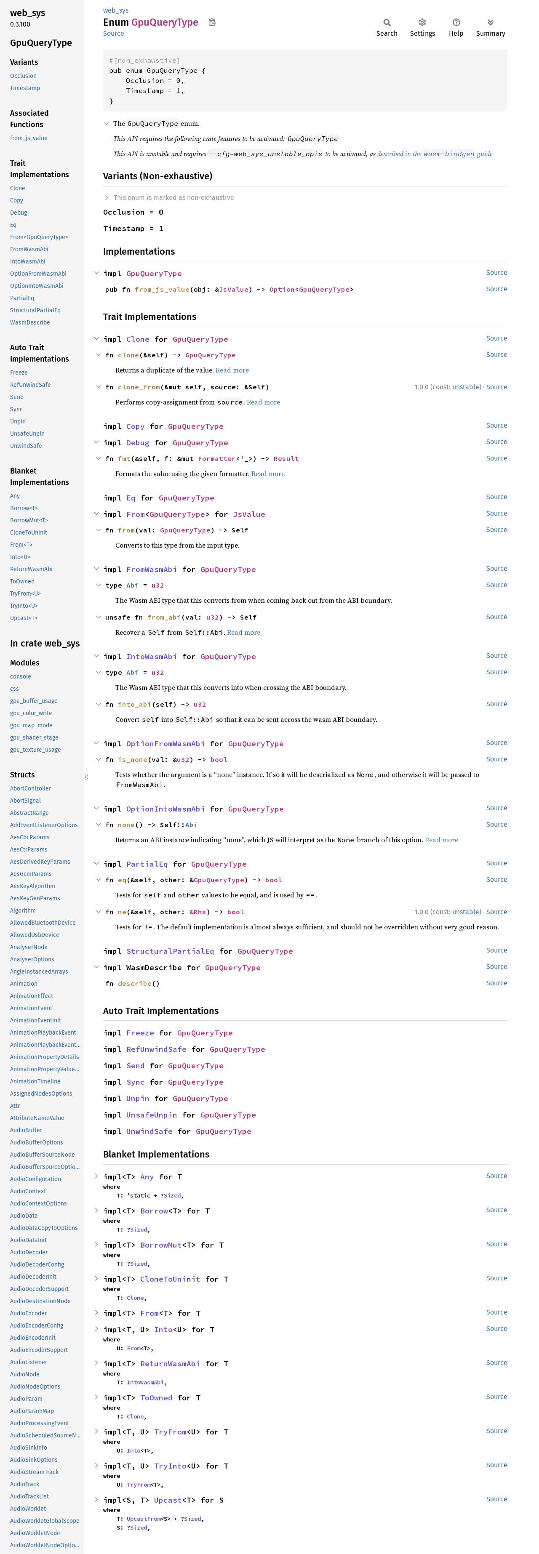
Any (147, 1176)
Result (286, 458)
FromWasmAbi (151, 569)
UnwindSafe (149, 1131)
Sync (135, 1082)
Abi (132, 585)
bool (219, 759)
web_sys (115, 10)
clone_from (139, 387)
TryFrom (170, 1432)
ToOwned (156, 1397)
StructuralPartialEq (170, 951)
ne (122, 911)
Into (163, 1329)
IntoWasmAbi (151, 656)
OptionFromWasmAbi (165, 743)
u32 (158, 585)
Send (135, 1065)
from (126, 530)
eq (122, 879)
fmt (124, 458)
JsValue (233, 289)
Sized (172, 1195)
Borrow (154, 1211)
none (126, 824)
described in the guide (435, 153)
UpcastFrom (143, 1518)
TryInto (170, 1466)
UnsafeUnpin (151, 1115)
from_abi (164, 617)
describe (135, 983)
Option (282, 289)
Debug (137, 442)
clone (128, 355)
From (135, 514)
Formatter (217, 458)
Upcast (168, 1500)
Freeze (140, 1033)
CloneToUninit (170, 1279)
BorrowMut (161, 1245)
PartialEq (147, 864)
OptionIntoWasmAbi (165, 809)
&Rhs (197, 911)
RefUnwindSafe (156, 1049)
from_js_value (162, 289)
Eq (131, 498)
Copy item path (212, 22)
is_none (132, 759)
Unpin (137, 1098)
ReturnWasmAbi (170, 1363)
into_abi (135, 704)
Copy (135, 426)
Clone (137, 339)
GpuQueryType (154, 273)
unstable (465, 387)
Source (113, 33)
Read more (232, 370)
